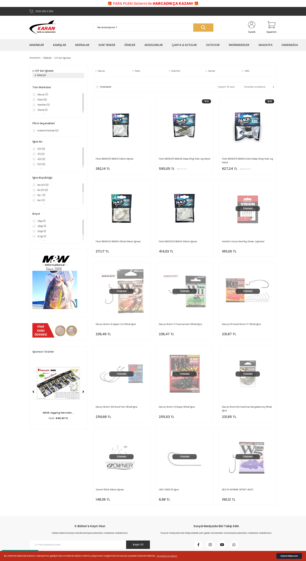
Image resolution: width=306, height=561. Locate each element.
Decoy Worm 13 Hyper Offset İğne (177, 406)
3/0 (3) (41, 148)
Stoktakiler (105, 86)
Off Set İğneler (63, 57)
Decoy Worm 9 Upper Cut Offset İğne (116, 324)
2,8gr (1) (42, 226)
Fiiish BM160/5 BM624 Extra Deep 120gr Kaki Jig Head (247, 160)
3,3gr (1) (42, 231)
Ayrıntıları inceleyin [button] (167, 556)
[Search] (153, 27)
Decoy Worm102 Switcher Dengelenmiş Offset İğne (247, 408)
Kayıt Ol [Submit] (138, 544)
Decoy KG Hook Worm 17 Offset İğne (241, 324)
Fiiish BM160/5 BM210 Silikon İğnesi (114, 158)
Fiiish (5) (42, 99)
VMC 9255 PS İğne (169, 489)
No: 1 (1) (41, 195)
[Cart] (271, 27)
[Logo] (43, 27)
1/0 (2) (41, 154)
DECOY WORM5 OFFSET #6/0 (237, 489)
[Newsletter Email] (89, 544)
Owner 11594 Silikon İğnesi (110, 489)
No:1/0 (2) (43, 190)
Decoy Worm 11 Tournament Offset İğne (180, 324)
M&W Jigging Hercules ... (58, 412)
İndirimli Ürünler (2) (48, 130)
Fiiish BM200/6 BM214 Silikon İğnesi (178, 241)
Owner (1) (43, 109)
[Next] (83, 392)
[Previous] (33, 392)
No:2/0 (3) (43, 184)
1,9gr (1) (42, 220)
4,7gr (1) (42, 236)
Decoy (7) (43, 94)
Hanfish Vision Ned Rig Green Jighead (243, 241)
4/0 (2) (41, 159)
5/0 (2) (41, 164)
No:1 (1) (41, 200)
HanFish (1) (44, 104)
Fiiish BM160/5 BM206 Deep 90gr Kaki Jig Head (184, 158)
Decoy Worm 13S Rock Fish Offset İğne (116, 406)
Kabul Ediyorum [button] (289, 556)
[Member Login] (251, 27)
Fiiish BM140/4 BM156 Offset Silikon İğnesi (118, 241)
